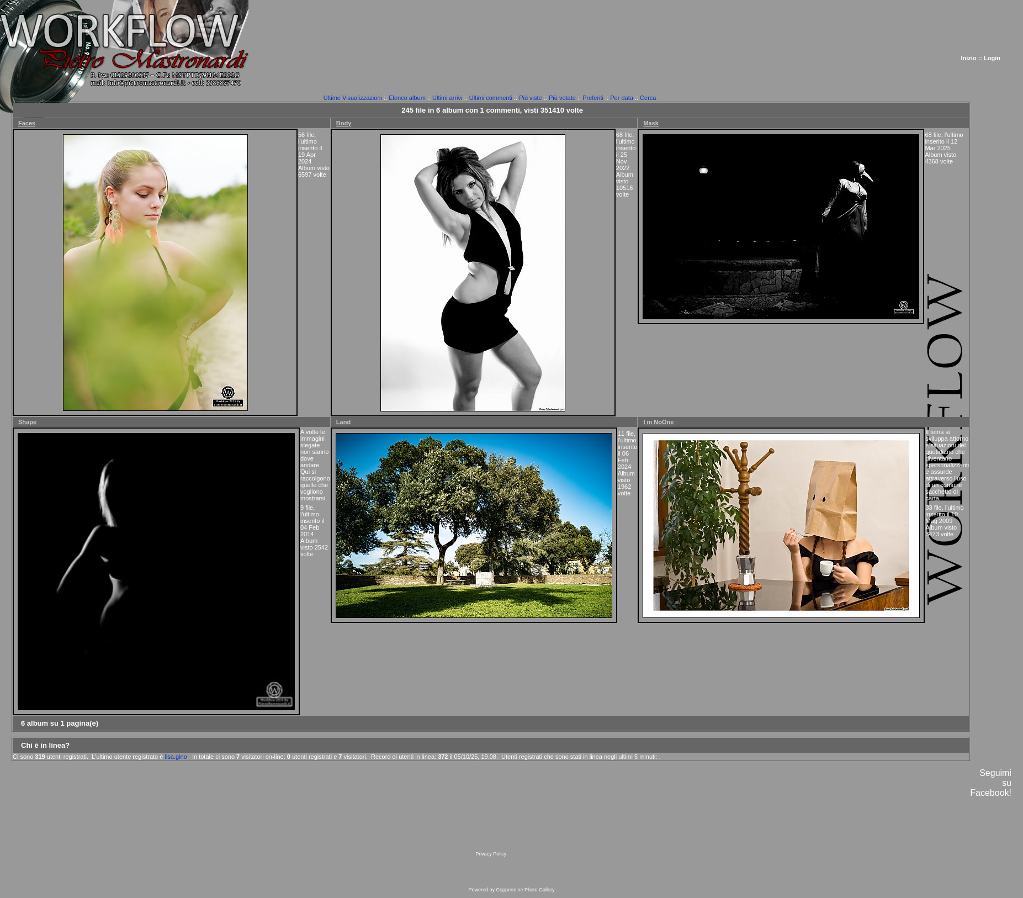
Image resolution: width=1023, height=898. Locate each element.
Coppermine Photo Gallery (525, 889)
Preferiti (592, 97)
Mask (651, 123)
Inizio (969, 58)
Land (343, 422)
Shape (27, 422)
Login (992, 58)
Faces (26, 123)
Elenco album (407, 97)
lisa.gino (176, 756)
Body (344, 123)
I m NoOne (658, 422)
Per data (621, 97)
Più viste (530, 97)
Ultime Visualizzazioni (353, 97)
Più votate (562, 97)
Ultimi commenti (490, 97)
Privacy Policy (490, 854)
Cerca (648, 97)
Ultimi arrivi (447, 97)
